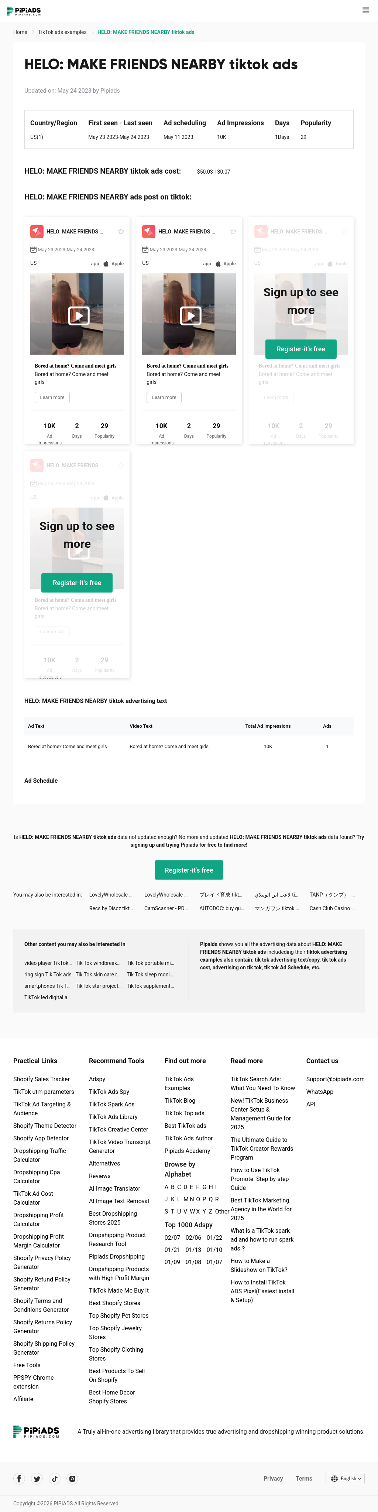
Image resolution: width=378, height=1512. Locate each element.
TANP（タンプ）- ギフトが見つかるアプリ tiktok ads (337, 895)
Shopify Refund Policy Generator (42, 1284)
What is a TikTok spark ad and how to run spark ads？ (262, 1239)
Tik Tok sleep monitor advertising (152, 974)
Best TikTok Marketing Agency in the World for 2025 (261, 1209)
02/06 (192, 1237)
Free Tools (27, 1365)
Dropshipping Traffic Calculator (39, 1155)
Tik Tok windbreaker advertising (101, 963)
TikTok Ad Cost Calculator (33, 1198)
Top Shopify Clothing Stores (116, 1354)
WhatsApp (320, 1091)
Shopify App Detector (41, 1138)
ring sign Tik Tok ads (48, 974)
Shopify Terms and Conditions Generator (41, 1305)
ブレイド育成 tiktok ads (226, 895)
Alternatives (104, 1163)
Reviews (100, 1176)
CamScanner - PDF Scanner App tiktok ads (171, 908)
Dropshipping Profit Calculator (38, 1220)
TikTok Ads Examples (179, 1084)
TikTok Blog (180, 1100)
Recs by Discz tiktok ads (116, 908)
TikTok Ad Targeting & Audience (42, 1109)
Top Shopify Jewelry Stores (115, 1333)
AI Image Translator (114, 1188)
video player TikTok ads (50, 963)
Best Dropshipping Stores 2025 (113, 1218)
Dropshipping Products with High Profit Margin (119, 1273)
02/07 (171, 1237)
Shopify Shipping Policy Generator (44, 1348)
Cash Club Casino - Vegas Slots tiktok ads (337, 908)
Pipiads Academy (187, 1150)
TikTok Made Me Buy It (119, 1290)
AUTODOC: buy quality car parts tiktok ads (226, 908)
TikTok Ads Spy (109, 1091)
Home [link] (20, 32)
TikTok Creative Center (118, 1129)
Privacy (273, 1478)
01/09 (171, 1262)
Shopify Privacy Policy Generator (42, 1262)
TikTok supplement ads (152, 986)
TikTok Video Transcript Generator (120, 1146)
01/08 (192, 1262)
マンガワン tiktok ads (279, 908)
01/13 (192, 1249)
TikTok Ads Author (189, 1138)
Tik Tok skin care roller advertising (101, 974)
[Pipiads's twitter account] (37, 1479)
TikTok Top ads (185, 1113)
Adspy (97, 1079)
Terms (303, 1478)
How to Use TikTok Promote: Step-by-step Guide (260, 1179)
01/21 (171, 1249)
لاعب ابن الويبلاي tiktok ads (282, 895)
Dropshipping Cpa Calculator (36, 1177)
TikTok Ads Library (113, 1116)
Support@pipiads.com (335, 1079)
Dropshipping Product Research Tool (117, 1240)
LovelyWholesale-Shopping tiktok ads (116, 895)
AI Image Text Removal (119, 1201)
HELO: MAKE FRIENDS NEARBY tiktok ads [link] (145, 32)
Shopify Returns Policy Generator (42, 1327)
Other (215, 1211)
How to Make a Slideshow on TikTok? (259, 1265)
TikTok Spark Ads (112, 1104)
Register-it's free (301, 349)
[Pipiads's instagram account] (72, 1479)
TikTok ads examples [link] (63, 32)
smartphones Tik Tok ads (50, 986)
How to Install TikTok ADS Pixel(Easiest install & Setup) (263, 1291)
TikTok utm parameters (43, 1091)
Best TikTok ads (185, 1125)
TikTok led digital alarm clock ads (50, 997)
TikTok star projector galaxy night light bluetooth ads (101, 986)
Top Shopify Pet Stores (119, 1315)
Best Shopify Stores (114, 1303)
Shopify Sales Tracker (41, 1079)
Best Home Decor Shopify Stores (112, 1397)
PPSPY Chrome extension (33, 1382)
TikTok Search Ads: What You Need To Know (263, 1084)
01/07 (213, 1262)
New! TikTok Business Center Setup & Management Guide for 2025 (261, 1114)
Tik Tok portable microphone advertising (152, 963)
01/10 (213, 1249)
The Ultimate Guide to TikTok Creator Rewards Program (262, 1148)
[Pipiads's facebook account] (19, 1479)
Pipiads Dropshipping (117, 1256)
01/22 (213, 1237)
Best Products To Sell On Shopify (117, 1375)
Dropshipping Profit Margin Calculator (38, 1241)
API (311, 1104)
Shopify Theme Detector (44, 1125)
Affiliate (23, 1399)
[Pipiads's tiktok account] (55, 1479)
